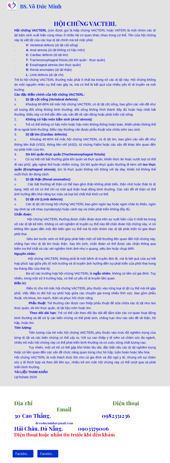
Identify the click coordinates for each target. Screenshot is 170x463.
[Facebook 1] (23, 454)
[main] (84, 199)
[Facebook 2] (47, 454)
